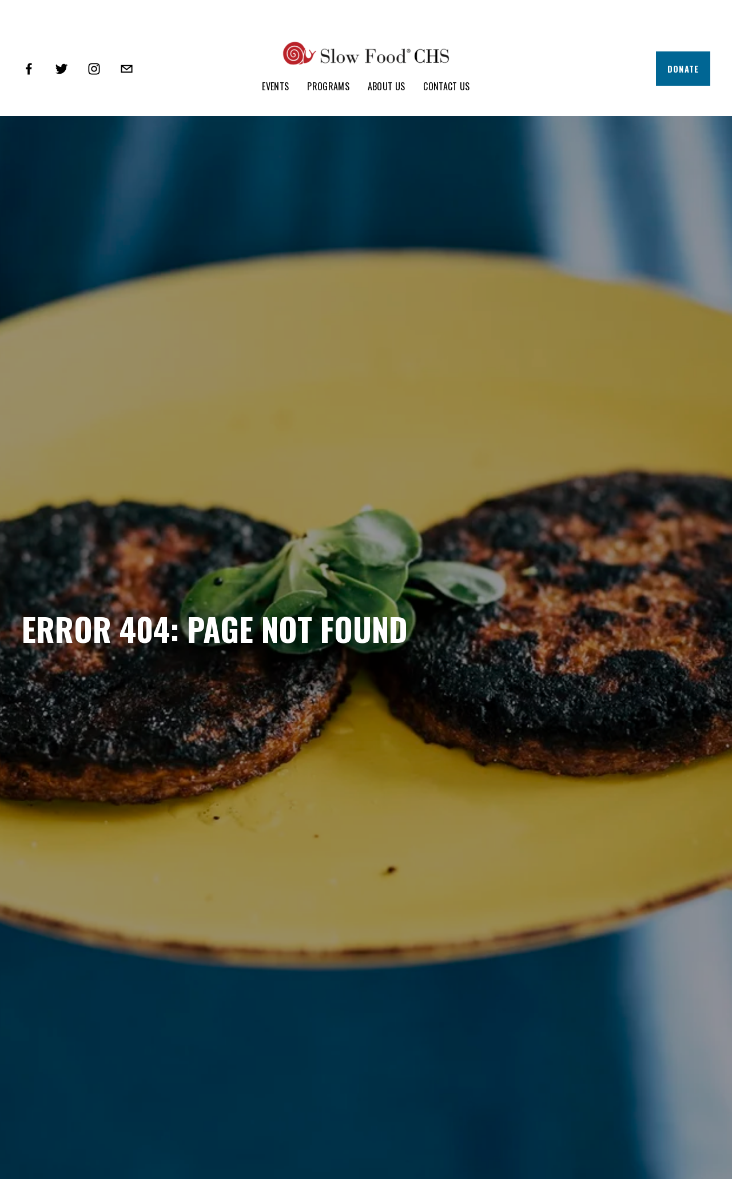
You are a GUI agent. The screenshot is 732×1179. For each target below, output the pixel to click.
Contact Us (446, 86)
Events (275, 86)
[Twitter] (61, 69)
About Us (386, 86)
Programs (328, 86)
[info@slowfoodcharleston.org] (127, 69)
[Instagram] (94, 69)
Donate (683, 69)
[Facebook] (29, 69)
